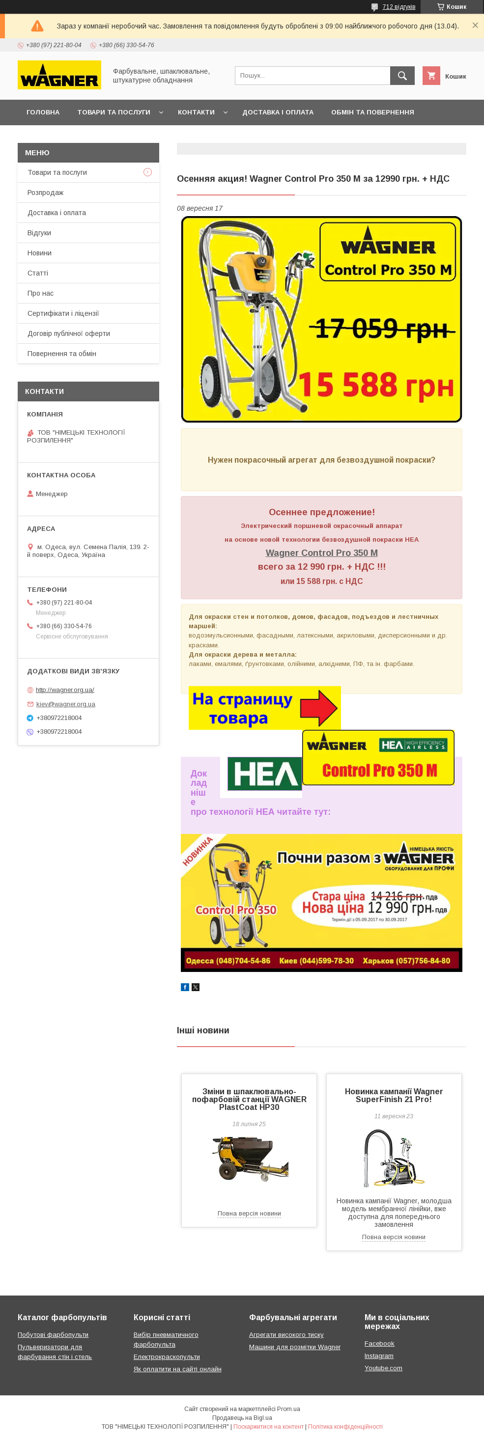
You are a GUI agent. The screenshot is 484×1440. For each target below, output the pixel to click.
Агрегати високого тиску (286, 1334)
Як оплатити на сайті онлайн (178, 1369)
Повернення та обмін (62, 354)
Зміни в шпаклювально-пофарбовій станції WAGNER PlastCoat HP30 (249, 1099)
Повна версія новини (249, 1213)
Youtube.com (383, 1368)
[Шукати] (402, 75)
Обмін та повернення (372, 112)
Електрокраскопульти (167, 1356)
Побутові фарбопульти (53, 1334)
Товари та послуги (113, 112)
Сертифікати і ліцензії (63, 313)
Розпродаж (45, 192)
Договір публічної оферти (78, 137)
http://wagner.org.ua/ (65, 689)
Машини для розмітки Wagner (295, 1347)
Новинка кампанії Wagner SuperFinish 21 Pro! (394, 1095)
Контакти (196, 112)
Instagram (379, 1355)
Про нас (41, 293)
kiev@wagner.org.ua (65, 704)
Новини (40, 253)
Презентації (169, 137)
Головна (43, 112)
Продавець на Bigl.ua (242, 1417)
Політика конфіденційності (345, 1426)
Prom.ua (288, 1409)
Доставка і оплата (277, 112)
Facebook (380, 1343)
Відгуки (39, 233)
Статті (38, 273)
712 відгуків (399, 6)
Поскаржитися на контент (268, 1426)
